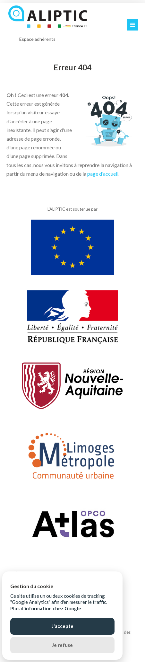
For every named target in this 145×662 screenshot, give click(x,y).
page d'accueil (102, 174)
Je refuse (62, 645)
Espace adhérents (37, 39)
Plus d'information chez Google (45, 608)
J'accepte (62, 626)
